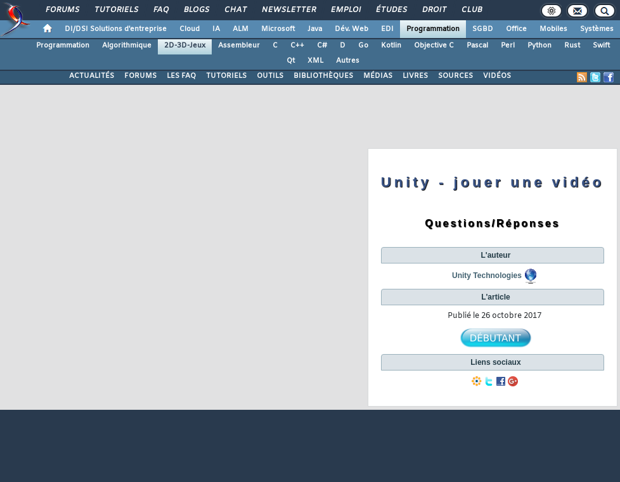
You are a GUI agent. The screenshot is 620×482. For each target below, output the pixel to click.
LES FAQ (181, 76)
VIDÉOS (497, 76)
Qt (291, 60)
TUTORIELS (226, 76)
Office (516, 29)
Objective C (434, 45)
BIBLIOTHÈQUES (323, 76)
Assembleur (239, 45)
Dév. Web (351, 29)
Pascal (477, 45)
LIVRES (415, 76)
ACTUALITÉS (91, 76)
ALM (241, 29)
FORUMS (140, 76)
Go (363, 45)
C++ (297, 45)
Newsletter (288, 10)
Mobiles (553, 29)
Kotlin (391, 45)
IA (216, 29)
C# (322, 45)
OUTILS (270, 76)
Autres (347, 60)
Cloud (189, 29)
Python (539, 45)
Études (391, 10)
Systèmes (597, 29)
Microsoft (278, 29)
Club (471, 10)
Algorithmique (127, 45)
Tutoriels (116, 10)
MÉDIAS (377, 76)
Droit (433, 10)
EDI (387, 29)
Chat (235, 10)
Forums (62, 10)
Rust (572, 45)
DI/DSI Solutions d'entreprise (116, 29)
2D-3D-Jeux (184, 45)
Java (314, 29)
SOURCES (455, 76)
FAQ (160, 10)
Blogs (196, 10)
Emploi (345, 10)
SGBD (482, 29)
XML (315, 60)
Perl (508, 45)
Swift (601, 45)
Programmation (433, 29)
